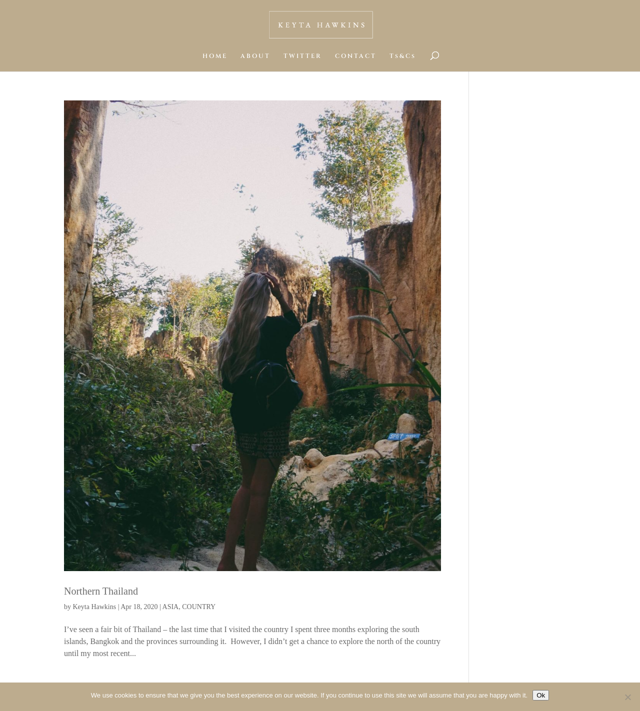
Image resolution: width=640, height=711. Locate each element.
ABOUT (255, 56)
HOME (215, 56)
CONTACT (355, 56)
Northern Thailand (101, 591)
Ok (540, 695)
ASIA (170, 607)
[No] (627, 697)
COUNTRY (199, 607)
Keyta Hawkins (94, 607)
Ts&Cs (403, 56)
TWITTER (303, 56)
